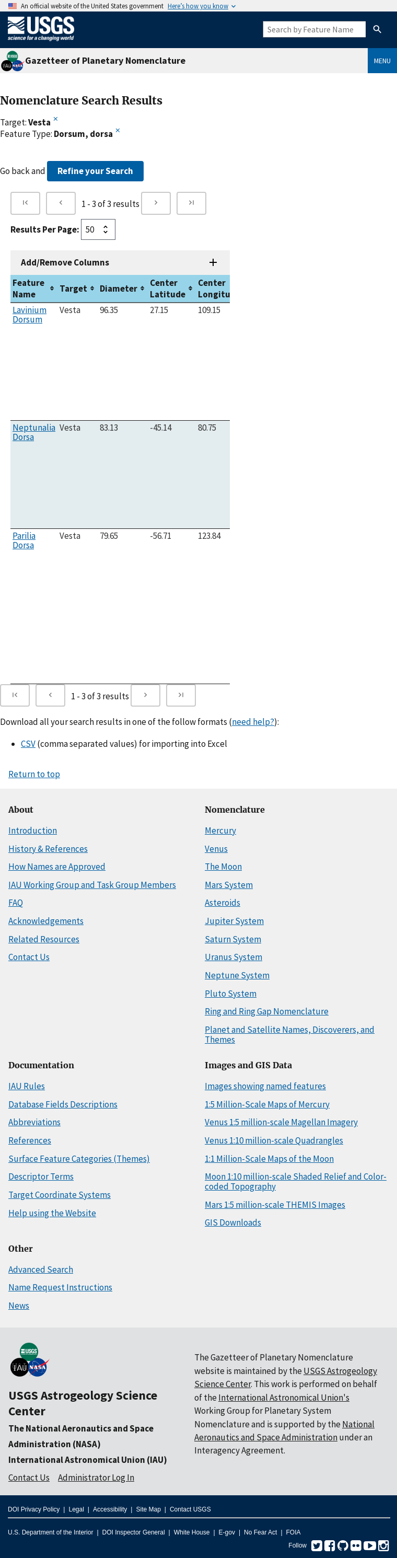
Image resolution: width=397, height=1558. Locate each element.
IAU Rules (26, 1086)
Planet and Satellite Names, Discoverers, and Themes (290, 1034)
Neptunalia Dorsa (34, 432)
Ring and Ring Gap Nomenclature (267, 1011)
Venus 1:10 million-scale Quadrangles (274, 1140)
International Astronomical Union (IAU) (87, 1459)
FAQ (15, 902)
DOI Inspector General (133, 1532)
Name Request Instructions (60, 1287)
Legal (76, 1509)
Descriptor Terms (41, 1176)
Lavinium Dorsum (29, 314)
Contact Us (29, 957)
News (18, 1305)
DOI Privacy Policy (34, 1509)
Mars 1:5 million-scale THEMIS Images (275, 1204)
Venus (216, 849)
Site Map (148, 1509)
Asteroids (222, 902)
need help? (253, 722)
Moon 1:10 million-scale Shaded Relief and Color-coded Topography (296, 1181)
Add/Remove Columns (65, 262)
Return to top (34, 774)
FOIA (293, 1532)
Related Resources (43, 939)
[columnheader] (33, 289)
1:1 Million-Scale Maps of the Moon (269, 1158)
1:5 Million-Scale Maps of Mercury (267, 1104)
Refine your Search (95, 171)
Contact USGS (190, 1509)
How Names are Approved (57, 866)
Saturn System (233, 939)
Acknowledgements (46, 921)
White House (192, 1532)
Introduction (32, 830)
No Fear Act (260, 1532)
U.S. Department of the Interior (50, 1532)
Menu (382, 60)
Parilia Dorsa (24, 540)
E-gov (227, 1532)
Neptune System (237, 975)
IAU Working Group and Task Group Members (92, 885)
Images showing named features (265, 1086)
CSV (28, 743)
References (29, 1140)
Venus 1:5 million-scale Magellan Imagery (281, 1122)
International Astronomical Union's (283, 1397)
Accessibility (110, 1509)
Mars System (229, 885)
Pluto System (230, 993)
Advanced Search (40, 1269)
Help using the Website (52, 1213)
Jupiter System (234, 921)
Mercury (220, 830)
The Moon (223, 866)
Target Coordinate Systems (59, 1195)
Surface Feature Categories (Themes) (79, 1158)
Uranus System (233, 957)
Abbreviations (34, 1122)
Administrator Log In (96, 1477)
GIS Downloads (233, 1222)
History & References (48, 849)
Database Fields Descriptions (63, 1104)
